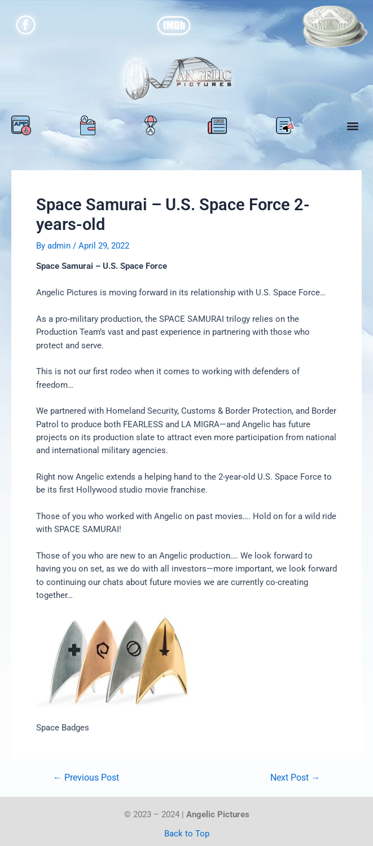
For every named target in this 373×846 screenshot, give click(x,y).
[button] (352, 125)
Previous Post (86, 778)
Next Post (295, 778)
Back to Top (186, 834)
